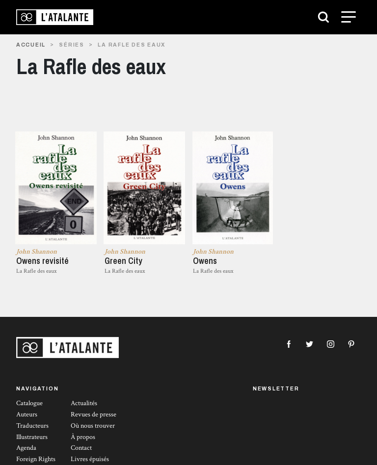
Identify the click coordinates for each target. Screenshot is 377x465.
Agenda (26, 447)
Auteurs (26, 414)
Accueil (31, 45)
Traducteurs (32, 425)
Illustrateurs (32, 437)
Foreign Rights (35, 459)
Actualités (84, 403)
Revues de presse (93, 414)
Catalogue (29, 403)
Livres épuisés (90, 459)
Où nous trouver (93, 425)
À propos (83, 437)
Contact (81, 447)
